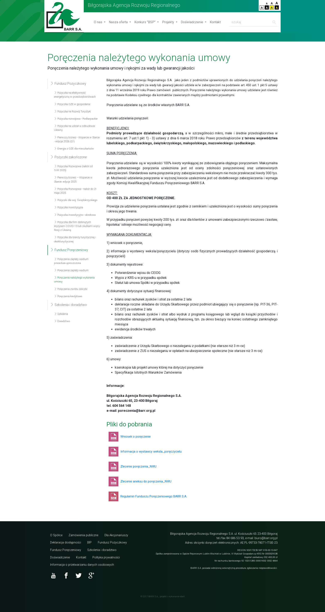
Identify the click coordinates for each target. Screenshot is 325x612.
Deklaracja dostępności (65, 542)
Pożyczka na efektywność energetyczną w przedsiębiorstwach (75, 94)
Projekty (168, 22)
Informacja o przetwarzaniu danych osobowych (82, 565)
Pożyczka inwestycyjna (68, 207)
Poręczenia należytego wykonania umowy (74, 279)
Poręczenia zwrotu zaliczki (70, 289)
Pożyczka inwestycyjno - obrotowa (75, 214)
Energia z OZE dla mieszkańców (74, 148)
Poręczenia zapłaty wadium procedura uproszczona (71, 261)
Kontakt (215, 22)
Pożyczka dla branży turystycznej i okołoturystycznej (75, 239)
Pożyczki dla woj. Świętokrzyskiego (75, 200)
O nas (98, 22)
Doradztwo (62, 321)
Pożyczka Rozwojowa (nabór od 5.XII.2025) (73, 168)
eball (182, 596)
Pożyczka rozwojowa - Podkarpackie (75, 118)
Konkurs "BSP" (145, 22)
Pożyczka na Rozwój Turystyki (72, 111)
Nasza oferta (119, 22)
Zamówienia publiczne (83, 535)
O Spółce (56, 535)
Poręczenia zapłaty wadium (71, 270)
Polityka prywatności (106, 557)
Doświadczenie (192, 22)
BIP (89, 542)
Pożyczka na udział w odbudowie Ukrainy (74, 127)
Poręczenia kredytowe (68, 296)
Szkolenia (61, 313)
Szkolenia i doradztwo (68, 305)
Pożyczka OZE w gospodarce (72, 104)
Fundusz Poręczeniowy (69, 250)
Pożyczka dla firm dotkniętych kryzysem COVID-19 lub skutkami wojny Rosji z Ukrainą (77, 226)
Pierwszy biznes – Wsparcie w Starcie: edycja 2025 (73, 179)
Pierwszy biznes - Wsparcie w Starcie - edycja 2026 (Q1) (77, 139)
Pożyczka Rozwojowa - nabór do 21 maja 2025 (75, 190)
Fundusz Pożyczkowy (68, 84)
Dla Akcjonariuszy (116, 535)
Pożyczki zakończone (68, 157)
